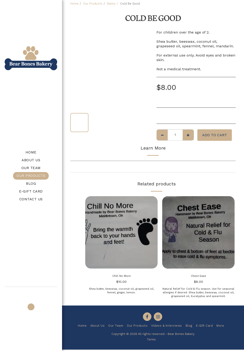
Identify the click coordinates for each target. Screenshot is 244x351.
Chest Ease (198, 277)
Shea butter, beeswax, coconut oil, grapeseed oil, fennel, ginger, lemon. (121, 292)
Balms (111, 3)
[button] (30, 293)
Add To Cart (214, 135)
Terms (151, 341)
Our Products (92, 3)
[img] (121, 232)
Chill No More (121, 277)
